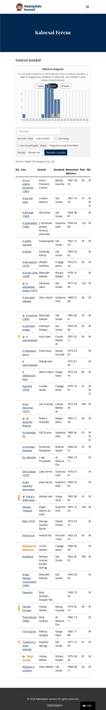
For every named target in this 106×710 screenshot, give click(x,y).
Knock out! (28, 535)
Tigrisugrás (29, 631)
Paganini (27, 592)
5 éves (52, 86)
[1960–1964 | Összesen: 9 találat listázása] (46, 101)
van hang (62, 138)
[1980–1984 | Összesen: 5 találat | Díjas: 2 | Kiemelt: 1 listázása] (58, 108)
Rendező (60, 169)
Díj (18, 169)
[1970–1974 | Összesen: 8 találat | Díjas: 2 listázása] (52, 103)
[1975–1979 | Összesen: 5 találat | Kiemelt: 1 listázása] (55, 108)
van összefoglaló (28, 145)
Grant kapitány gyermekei (28, 485)
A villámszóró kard (29, 375)
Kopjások (27, 556)
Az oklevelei (29, 457)
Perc (83, 169)
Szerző (42, 169)
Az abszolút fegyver (27, 422)
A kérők (26, 251)
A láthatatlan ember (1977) (30, 287)
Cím (24, 169)
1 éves (40, 86)
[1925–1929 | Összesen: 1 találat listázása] (24, 116)
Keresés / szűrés (55, 152)
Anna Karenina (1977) (27, 407)
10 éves (65, 86)
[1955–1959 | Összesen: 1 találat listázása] (42, 116)
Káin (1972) (28, 521)
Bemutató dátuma (73, 171)
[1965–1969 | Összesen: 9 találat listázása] (49, 101)
